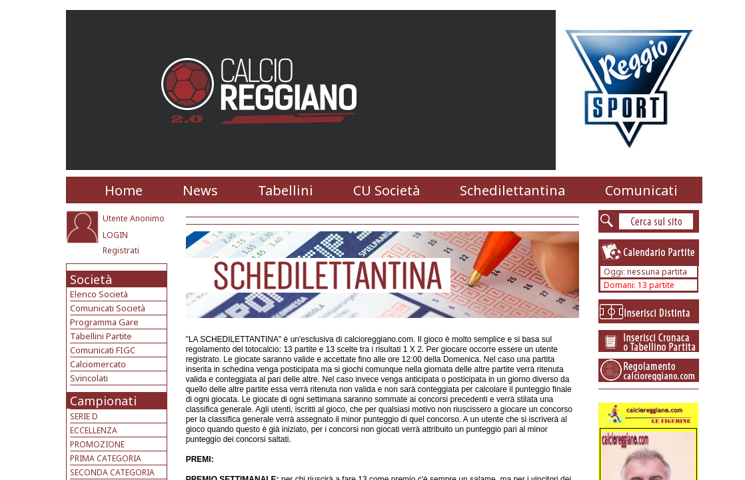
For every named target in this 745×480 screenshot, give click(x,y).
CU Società (386, 190)
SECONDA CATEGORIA (112, 472)
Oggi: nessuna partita (645, 271)
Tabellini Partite (101, 336)
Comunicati (641, 190)
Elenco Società (99, 294)
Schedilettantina (512, 190)
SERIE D (84, 416)
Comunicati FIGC (102, 350)
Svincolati (89, 378)
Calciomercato (98, 364)
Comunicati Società (107, 308)
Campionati (103, 401)
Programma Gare (104, 322)
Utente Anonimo (134, 218)
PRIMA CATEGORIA (105, 458)
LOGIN (115, 235)
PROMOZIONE (97, 444)
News (200, 190)
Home (124, 190)
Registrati (121, 250)
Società (91, 279)
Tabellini (285, 190)
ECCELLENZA (93, 430)
